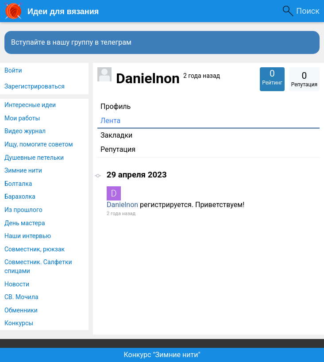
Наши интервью (27, 235)
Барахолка (19, 196)
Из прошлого (23, 209)
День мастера (24, 223)
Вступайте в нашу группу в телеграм (71, 42)
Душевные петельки (34, 157)
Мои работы (22, 118)
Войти (13, 70)
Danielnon (122, 204)
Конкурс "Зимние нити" (161, 354)
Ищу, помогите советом (38, 144)
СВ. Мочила (21, 296)
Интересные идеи (30, 104)
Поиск (308, 10)
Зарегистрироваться (34, 86)
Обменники (21, 310)
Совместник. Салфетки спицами (38, 266)
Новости (16, 284)
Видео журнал (25, 131)
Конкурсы (18, 323)
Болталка (18, 183)
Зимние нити (23, 170)
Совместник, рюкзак (34, 249)
